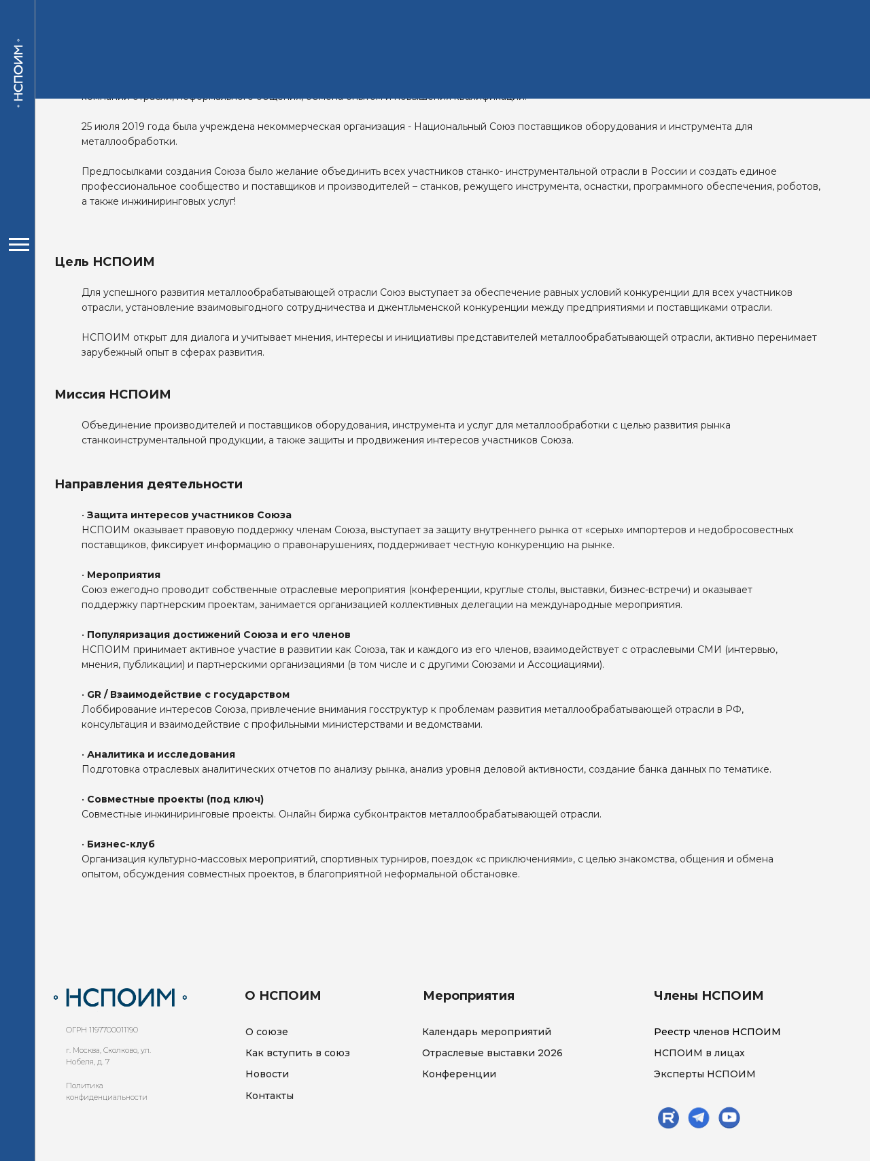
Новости (267, 1074)
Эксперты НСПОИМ (705, 1074)
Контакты (269, 1096)
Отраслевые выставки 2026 (492, 1053)
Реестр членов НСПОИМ (717, 1032)
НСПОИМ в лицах (699, 1053)
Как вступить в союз (297, 1053)
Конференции (459, 1074)
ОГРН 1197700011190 (102, 1029)
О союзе (266, 1032)
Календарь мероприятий (486, 1032)
